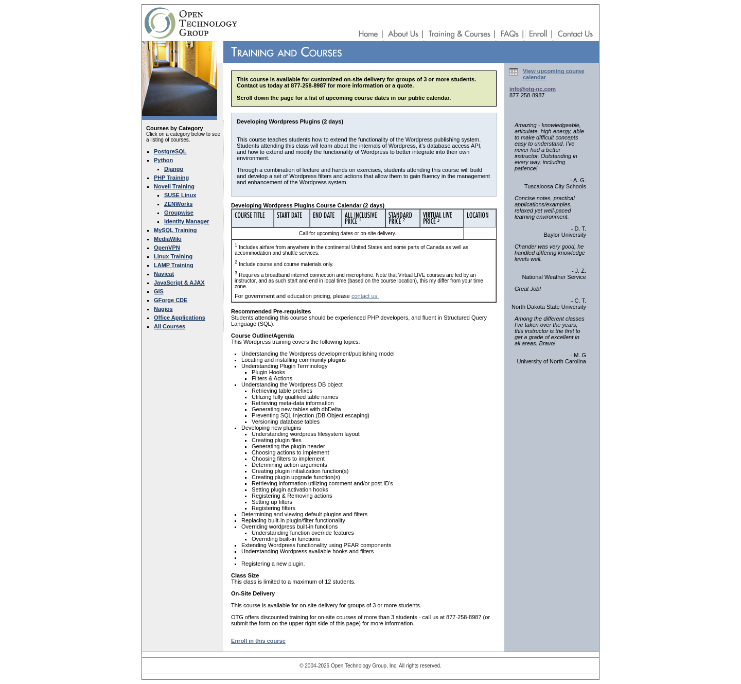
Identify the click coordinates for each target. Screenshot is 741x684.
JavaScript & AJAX (179, 282)
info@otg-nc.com (532, 89)
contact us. (365, 296)
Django (173, 169)
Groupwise (178, 212)
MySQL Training (175, 230)
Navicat (164, 274)
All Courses (169, 326)
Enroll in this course (258, 641)
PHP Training (171, 177)
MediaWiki (168, 239)
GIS (159, 291)
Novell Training (174, 186)
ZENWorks (178, 204)
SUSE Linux (180, 195)
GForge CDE (170, 300)
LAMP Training (173, 265)
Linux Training (173, 256)
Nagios (163, 309)
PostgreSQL (170, 151)
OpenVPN (167, 247)
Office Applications (179, 317)
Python (163, 160)
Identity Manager (186, 221)
